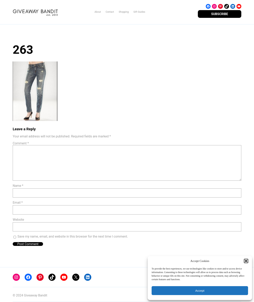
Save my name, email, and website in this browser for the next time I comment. (72, 236)
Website (18, 219)
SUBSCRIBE (219, 14)
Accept (199, 290)
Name (18, 186)
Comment (21, 143)
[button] (246, 261)
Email (18, 202)
